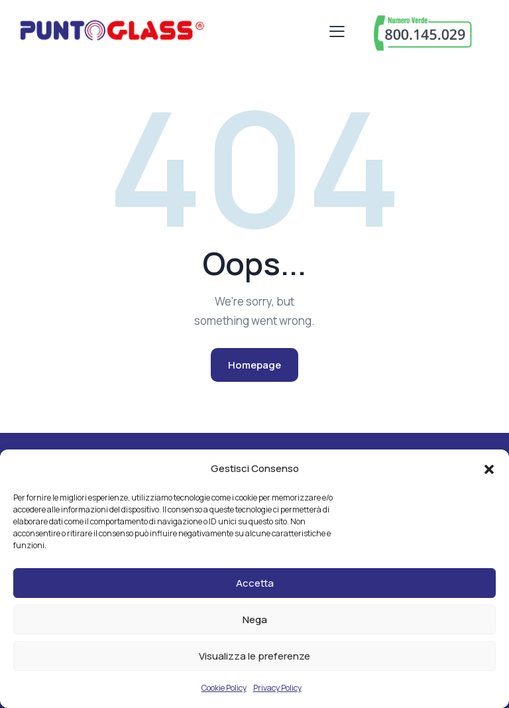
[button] (489, 469)
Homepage (254, 365)
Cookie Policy (224, 687)
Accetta (255, 583)
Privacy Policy (277, 687)
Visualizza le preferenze (254, 656)
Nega (255, 619)
